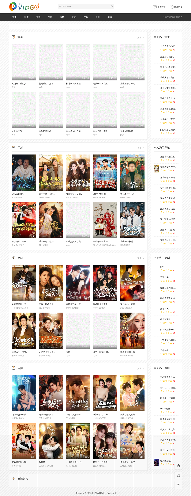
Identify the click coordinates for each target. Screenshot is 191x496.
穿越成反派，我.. (168, 240)
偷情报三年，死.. (74, 304)
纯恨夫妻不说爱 (19, 414)
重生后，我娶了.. (168, 57)
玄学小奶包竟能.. (168, 340)
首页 (14, 17)
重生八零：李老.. (101, 131)
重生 (26, 17)
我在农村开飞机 (127, 194)
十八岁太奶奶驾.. (168, 46)
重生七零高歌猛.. (168, 109)
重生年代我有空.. (168, 119)
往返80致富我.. (100, 194)
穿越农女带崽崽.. (168, 198)
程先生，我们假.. (168, 398)
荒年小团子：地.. (47, 194)
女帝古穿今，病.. (74, 194)
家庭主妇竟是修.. (128, 352)
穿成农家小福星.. (168, 208)
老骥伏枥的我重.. (101, 83)
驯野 (162, 267)
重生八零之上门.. (168, 98)
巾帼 (68, 352)
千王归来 (164, 277)
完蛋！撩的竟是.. (47, 304)
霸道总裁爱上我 (167, 419)
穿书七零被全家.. (168, 188)
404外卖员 (165, 408)
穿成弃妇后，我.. (74, 241)
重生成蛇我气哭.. (74, 131)
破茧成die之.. (18, 194)
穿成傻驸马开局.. (168, 177)
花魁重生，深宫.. (47, 83)
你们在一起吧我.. (168, 388)
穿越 (38, 17)
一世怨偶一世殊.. (101, 241)
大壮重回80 (17, 131)
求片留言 (159, 7)
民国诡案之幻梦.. (168, 130)
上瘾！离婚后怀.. (74, 414)
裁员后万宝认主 (167, 429)
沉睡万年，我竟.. (19, 352)
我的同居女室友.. (101, 304)
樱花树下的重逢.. (74, 83)
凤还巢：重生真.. (19, 83)
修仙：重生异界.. (168, 88)
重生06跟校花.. (127, 131)
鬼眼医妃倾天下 (46, 414)
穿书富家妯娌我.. (168, 219)
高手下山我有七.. (101, 352)
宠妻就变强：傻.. (47, 352)
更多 (141, 37)
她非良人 (164, 309)
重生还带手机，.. (47, 131)
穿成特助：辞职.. (128, 304)
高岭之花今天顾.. (168, 298)
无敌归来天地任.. (168, 288)
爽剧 (50, 17)
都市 (74, 17)
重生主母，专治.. (128, 83)
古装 (86, 17)
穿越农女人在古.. (168, 167)
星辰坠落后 (165, 319)
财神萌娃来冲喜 (167, 329)
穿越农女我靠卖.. (168, 229)
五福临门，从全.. (101, 414)
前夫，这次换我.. (128, 414)
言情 (62, 17)
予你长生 (164, 350)
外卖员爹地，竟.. (19, 304)
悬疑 (98, 17)
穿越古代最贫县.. (168, 156)
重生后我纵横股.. (168, 67)
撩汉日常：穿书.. (19, 241)
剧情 (109, 17)
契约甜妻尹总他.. (168, 377)
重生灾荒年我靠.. (168, 77)
